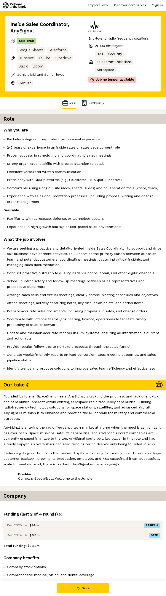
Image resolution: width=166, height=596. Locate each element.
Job (69, 102)
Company (92, 102)
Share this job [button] (22, 562)
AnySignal (22, 31)
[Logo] (14, 5)
